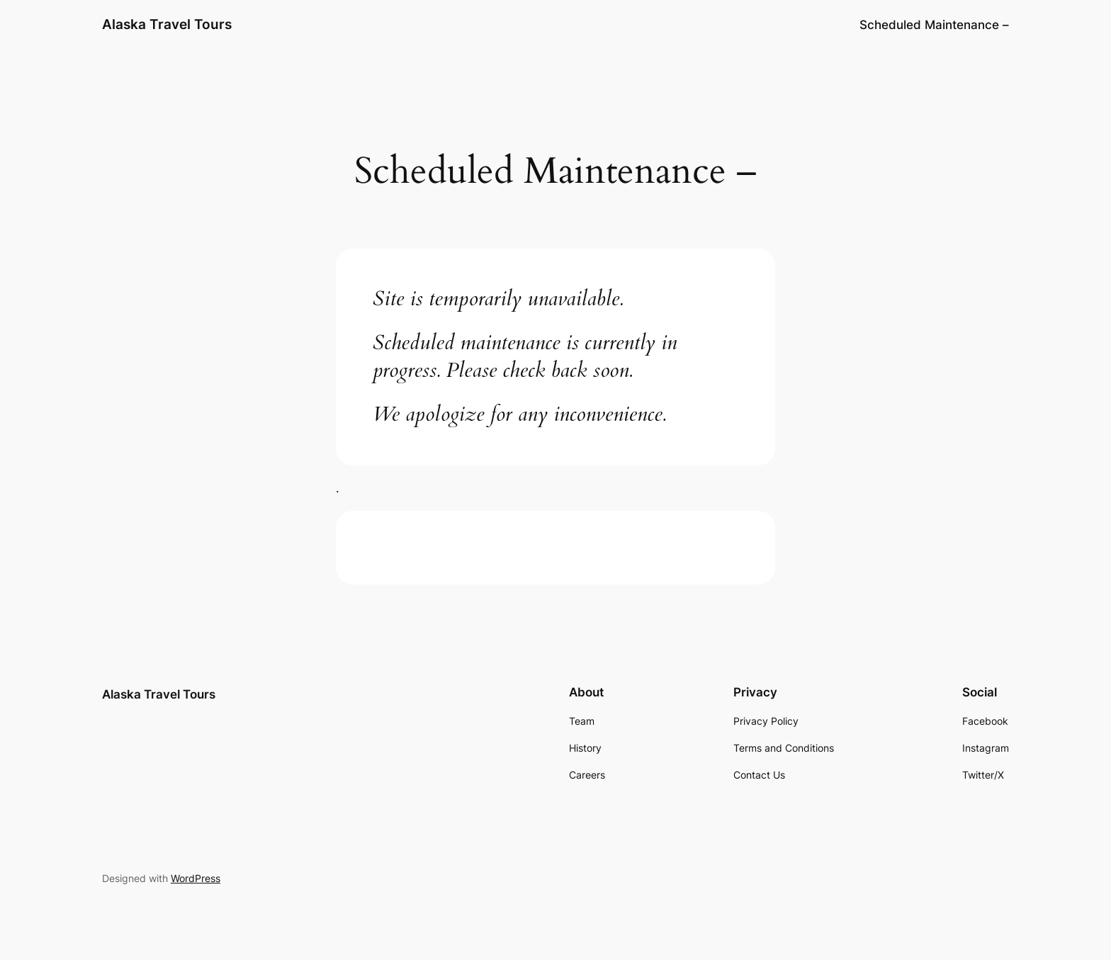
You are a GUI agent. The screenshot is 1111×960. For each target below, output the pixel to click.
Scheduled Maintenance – (934, 25)
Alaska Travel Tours (167, 24)
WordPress (195, 878)
